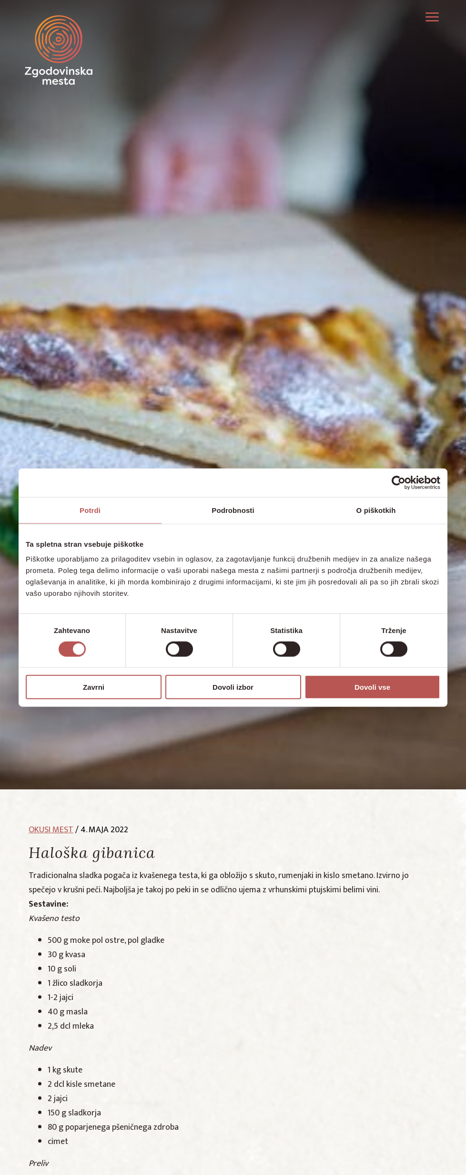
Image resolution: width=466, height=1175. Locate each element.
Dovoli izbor (233, 687)
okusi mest (51, 830)
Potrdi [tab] (90, 510)
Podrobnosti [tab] (233, 510)
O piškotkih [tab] (376, 510)
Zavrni (93, 687)
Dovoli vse (372, 687)
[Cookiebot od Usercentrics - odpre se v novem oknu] (398, 482)
